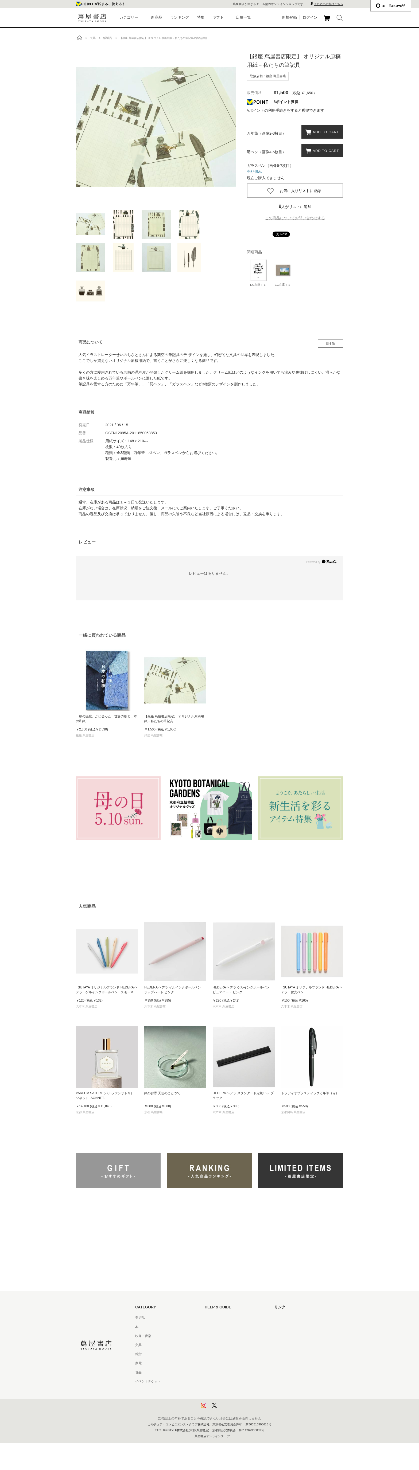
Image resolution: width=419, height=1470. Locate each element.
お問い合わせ (214, 1336)
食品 (138, 1372)
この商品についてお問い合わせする (295, 218)
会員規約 (211, 1363)
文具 (138, 1345)
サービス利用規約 (217, 1345)
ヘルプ (209, 1327)
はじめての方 (214, 1318)
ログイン (309, 17)
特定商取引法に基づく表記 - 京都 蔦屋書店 (235, 1381)
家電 (138, 1363)
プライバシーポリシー (221, 1390)
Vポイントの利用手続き (267, 110)
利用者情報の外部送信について (227, 1408)
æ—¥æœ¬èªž (390, 5)
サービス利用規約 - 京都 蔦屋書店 (229, 1354)
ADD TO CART (324, 132)
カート (327, 21)
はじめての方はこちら (328, 4)
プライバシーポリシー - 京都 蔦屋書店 (232, 1399)
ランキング (179, 17)
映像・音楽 (143, 1336)
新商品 (156, 17)
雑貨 (138, 1354)
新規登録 (289, 17)
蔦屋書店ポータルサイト (291, 1318)
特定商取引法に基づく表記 (224, 1372)
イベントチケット (148, 1381)
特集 (200, 17)
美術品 (140, 1318)
